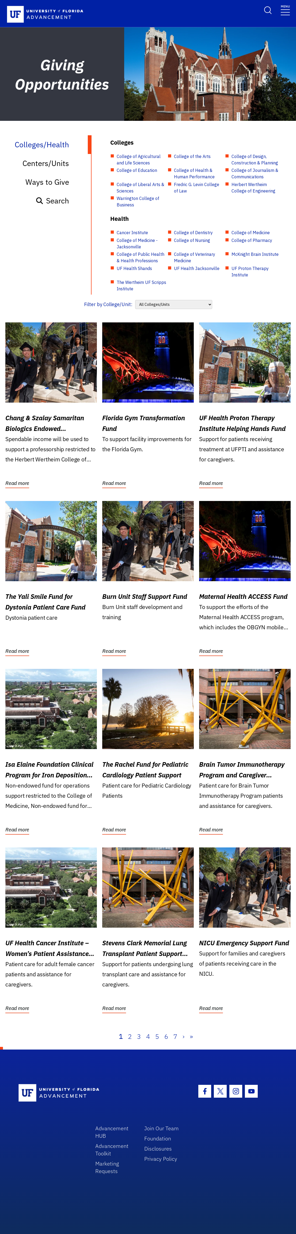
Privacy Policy (160, 1158)
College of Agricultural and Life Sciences (139, 159)
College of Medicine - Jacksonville (137, 243)
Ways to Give (47, 182)
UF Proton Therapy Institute (250, 271)
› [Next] (183, 1036)
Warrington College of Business (138, 201)
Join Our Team (161, 1128)
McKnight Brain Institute (255, 254)
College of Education (137, 170)
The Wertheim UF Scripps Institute (141, 285)
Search (52, 201)
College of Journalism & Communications (255, 173)
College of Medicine (251, 232)
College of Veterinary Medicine (194, 257)
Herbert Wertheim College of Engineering (253, 188)
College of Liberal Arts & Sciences (140, 188)
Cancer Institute (132, 232)
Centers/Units (45, 163)
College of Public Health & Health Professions (140, 257)
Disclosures (158, 1148)
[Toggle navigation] (285, 10)
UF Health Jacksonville (196, 268)
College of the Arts (192, 156)
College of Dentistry (193, 232)
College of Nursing (192, 240)
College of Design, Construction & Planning (255, 159)
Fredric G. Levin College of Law (196, 188)
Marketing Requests (107, 1167)
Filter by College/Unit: (108, 304)
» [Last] (191, 1036)
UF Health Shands (134, 268)
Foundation (157, 1138)
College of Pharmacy (252, 240)
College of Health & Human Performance (194, 173)
